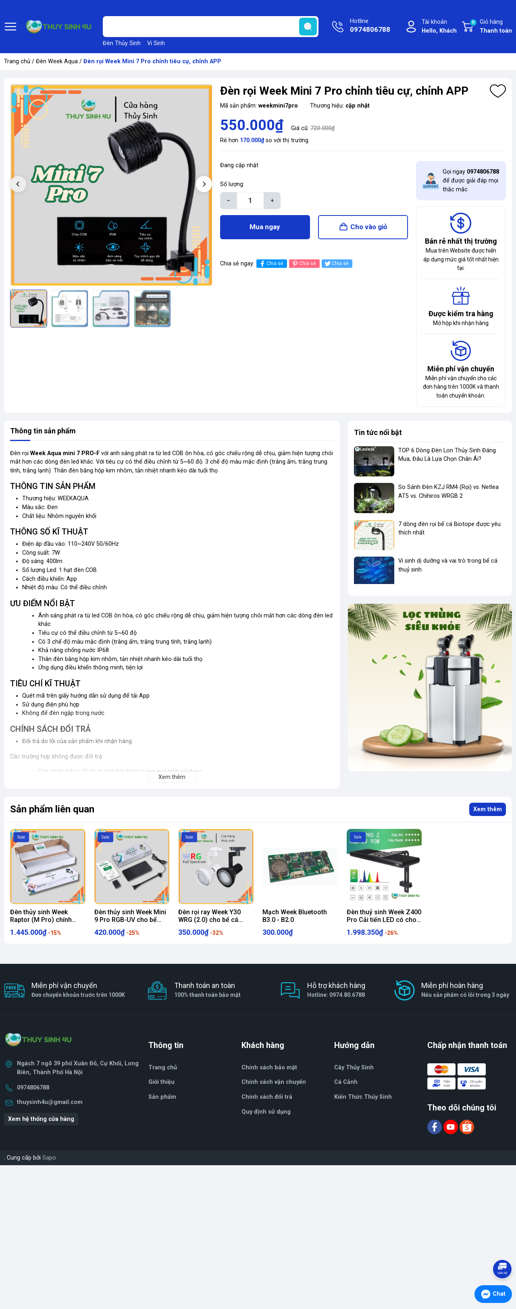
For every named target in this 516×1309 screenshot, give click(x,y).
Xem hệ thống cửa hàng (41, 1119)
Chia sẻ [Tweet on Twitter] (336, 264)
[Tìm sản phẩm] (210, 26)
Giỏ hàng (490, 27)
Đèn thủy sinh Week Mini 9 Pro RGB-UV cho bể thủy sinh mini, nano (130, 919)
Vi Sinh (156, 43)
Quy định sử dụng (266, 1111)
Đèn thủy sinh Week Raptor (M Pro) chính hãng (41, 919)
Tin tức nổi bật (378, 432)
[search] (308, 26)
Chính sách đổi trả (266, 1097)
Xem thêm (487, 809)
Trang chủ (17, 61)
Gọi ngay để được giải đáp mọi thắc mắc (471, 180)
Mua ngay (265, 227)
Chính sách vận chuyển (273, 1082)
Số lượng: (232, 184)
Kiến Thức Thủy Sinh (363, 1097)
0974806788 (33, 1087)
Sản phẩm (162, 1097)
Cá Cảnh (346, 1082)
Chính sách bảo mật (269, 1067)
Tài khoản (439, 27)
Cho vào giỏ (368, 227)
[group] (111, 185)
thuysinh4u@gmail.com (50, 1102)
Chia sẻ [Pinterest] (303, 264)
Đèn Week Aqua (57, 61)
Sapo (49, 1157)
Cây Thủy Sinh (354, 1067)
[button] (204, 184)
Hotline (370, 26)
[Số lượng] (250, 200)
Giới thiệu (161, 1082)
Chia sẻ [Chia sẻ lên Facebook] (270, 264)
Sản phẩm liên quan (52, 809)
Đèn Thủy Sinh (122, 43)
